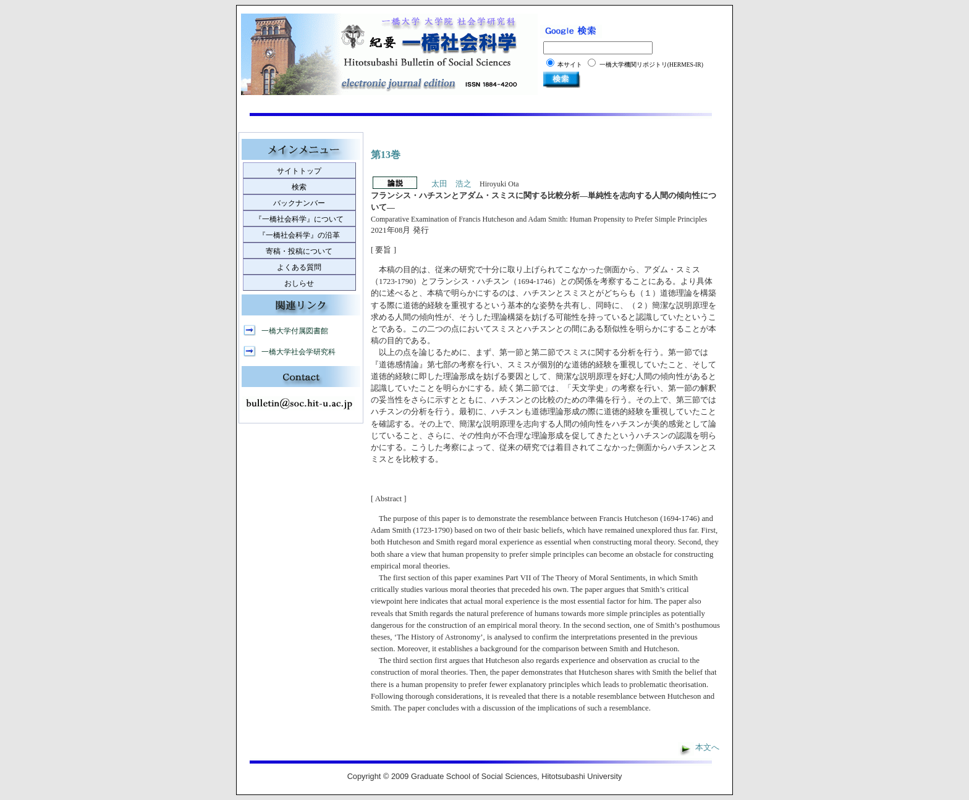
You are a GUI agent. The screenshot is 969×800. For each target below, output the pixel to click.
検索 (299, 187)
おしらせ (299, 283)
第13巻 (385, 154)
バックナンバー (299, 203)
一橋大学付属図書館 (294, 331)
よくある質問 (299, 267)
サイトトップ (299, 171)
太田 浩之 (451, 184)
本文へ (707, 747)
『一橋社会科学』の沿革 (299, 235)
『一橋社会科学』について (299, 219)
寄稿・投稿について (299, 251)
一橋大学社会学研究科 (298, 352)
